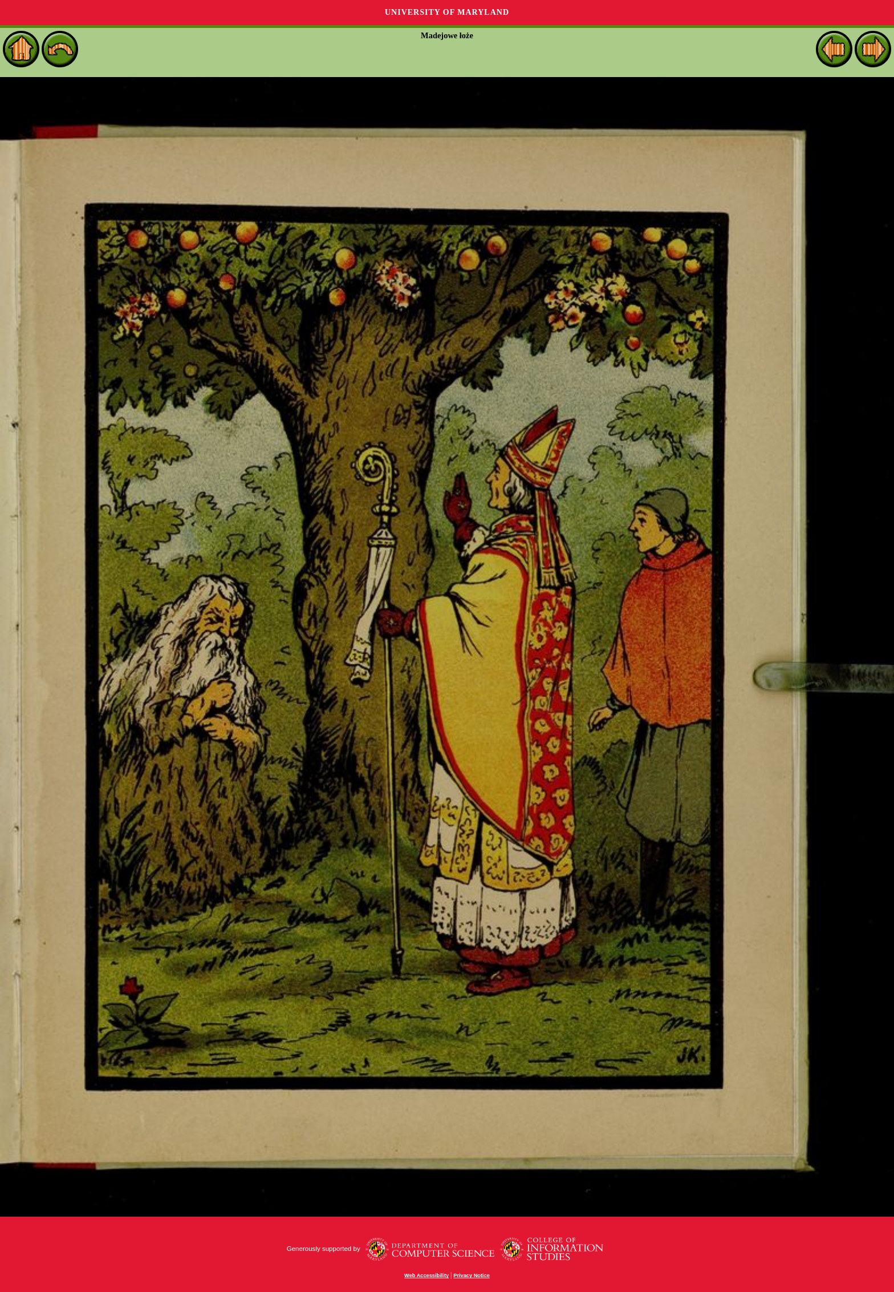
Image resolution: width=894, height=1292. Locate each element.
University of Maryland (447, 12)
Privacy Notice (471, 1275)
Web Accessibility (426, 1275)
